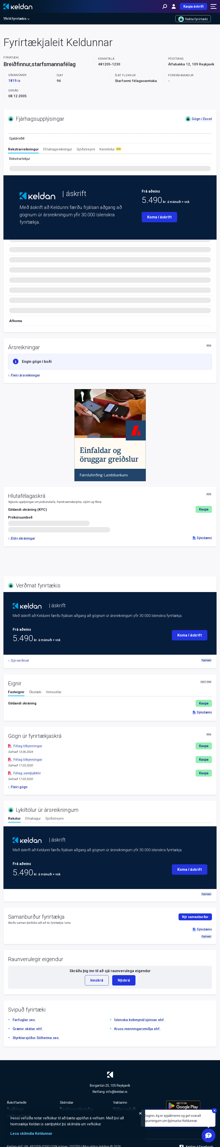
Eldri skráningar (21, 538)
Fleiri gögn (17, 787)
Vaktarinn (120, 1102)
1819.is (14, 81)
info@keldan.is (116, 1092)
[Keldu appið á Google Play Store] (189, 1106)
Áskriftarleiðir (17, 1102)
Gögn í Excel (198, 119)
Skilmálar (66, 1102)
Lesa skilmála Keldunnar (31, 1133)
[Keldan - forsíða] (17, 6)
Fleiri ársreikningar (24, 375)
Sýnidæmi (202, 538)
